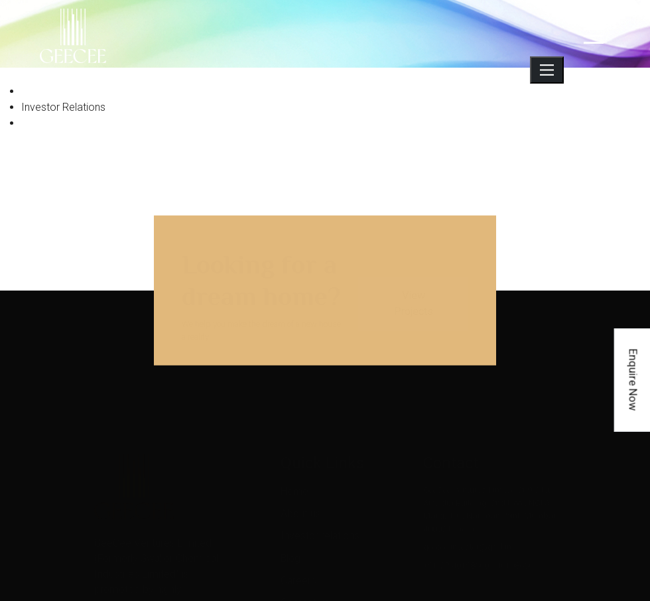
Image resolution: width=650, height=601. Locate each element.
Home (293, 482)
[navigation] (593, 35)
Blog (291, 540)
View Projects (413, 295)
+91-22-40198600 (456, 556)
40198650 (514, 556)
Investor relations (313, 521)
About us (299, 501)
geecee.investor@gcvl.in (467, 538)
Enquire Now (633, 379)
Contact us (302, 579)
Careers (297, 560)
